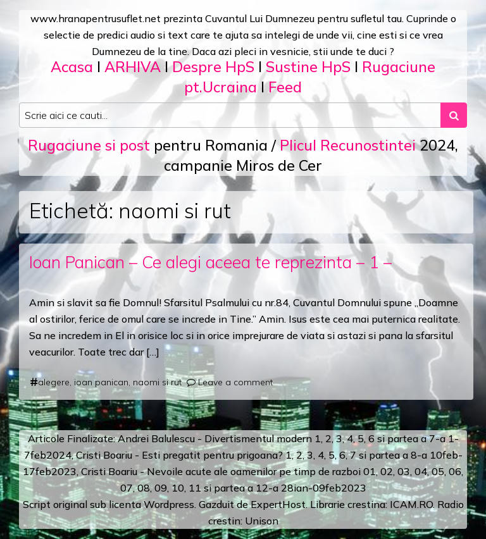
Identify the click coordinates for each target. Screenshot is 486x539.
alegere (54, 382)
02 (386, 471)
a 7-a (433, 438)
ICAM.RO (411, 504)
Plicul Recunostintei (348, 145)
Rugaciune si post (89, 145)
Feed (285, 87)
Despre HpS (213, 67)
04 (420, 471)
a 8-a (414, 455)
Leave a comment (235, 382)
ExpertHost (278, 504)
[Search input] (230, 115)
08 (143, 487)
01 (369, 471)
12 (262, 487)
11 (195, 487)
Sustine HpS (308, 67)
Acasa (72, 67)
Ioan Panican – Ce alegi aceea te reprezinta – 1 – (210, 262)
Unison (261, 520)
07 (126, 487)
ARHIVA (132, 67)
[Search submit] (453, 115)
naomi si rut (157, 382)
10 (177, 487)
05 (438, 471)
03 (403, 471)
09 (160, 487)
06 (455, 471)
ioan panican (101, 382)
